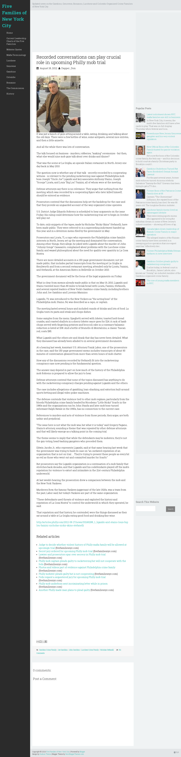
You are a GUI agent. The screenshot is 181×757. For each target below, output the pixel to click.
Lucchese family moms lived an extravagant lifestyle (162, 211)
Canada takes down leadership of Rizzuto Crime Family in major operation (163, 232)
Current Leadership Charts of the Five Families (16, 41)
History (10, 93)
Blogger (82, 751)
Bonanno (11, 82)
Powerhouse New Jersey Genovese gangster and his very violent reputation (164, 136)
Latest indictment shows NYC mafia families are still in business (163, 116)
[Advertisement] (83, 32)
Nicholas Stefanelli (107, 650)
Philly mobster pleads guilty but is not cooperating (66, 573)
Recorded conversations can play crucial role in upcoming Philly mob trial (78, 59)
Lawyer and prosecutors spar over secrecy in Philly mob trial (72, 554)
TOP (176, 752)
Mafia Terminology (16, 55)
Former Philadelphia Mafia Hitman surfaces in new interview (164, 252)
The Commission (15, 88)
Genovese (11, 66)
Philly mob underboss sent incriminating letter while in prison (73, 583)
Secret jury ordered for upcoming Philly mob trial (66, 551)
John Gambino (74, 650)
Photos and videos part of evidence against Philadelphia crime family (77, 567)
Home (10, 32)
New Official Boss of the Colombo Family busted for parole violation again (163, 149)
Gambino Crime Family (47, 650)
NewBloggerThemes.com (74, 754)
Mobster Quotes (14, 49)
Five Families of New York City (14, 15)
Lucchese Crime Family (90, 650)
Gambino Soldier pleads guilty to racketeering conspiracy (162, 263)
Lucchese (11, 60)
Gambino (11, 71)
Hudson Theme (45, 754)
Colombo (11, 77)
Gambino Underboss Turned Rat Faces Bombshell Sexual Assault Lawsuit (162, 171)
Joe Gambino (62, 650)
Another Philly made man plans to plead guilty (64, 589)
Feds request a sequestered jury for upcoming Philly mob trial (72, 577)
